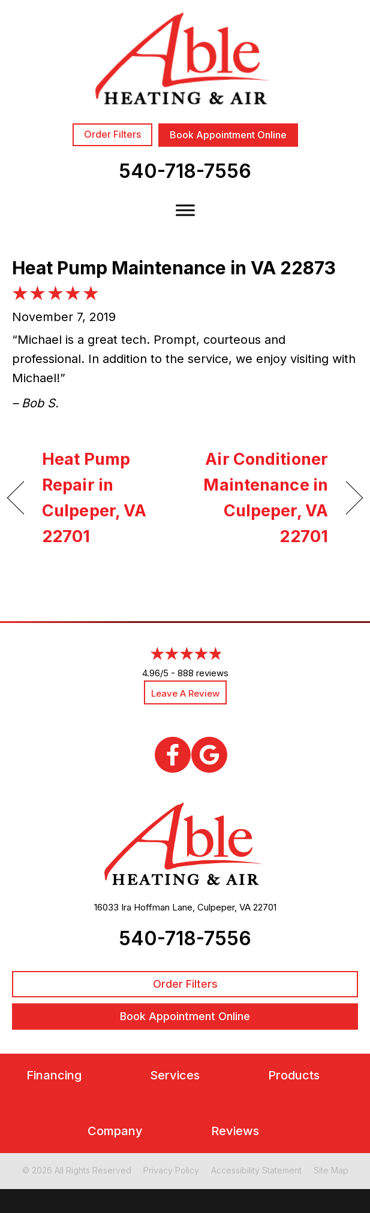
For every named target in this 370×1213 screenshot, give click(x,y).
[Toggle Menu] (185, 210)
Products (294, 1075)
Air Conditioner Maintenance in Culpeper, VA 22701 (261, 498)
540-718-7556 (185, 171)
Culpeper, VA (224, 907)
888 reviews (203, 673)
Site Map (331, 1170)
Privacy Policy (171, 1170)
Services (175, 1075)
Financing (54, 1075)
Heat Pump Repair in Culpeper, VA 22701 (94, 498)
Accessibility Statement (256, 1170)
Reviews (235, 1131)
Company (115, 1131)
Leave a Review (185, 693)
